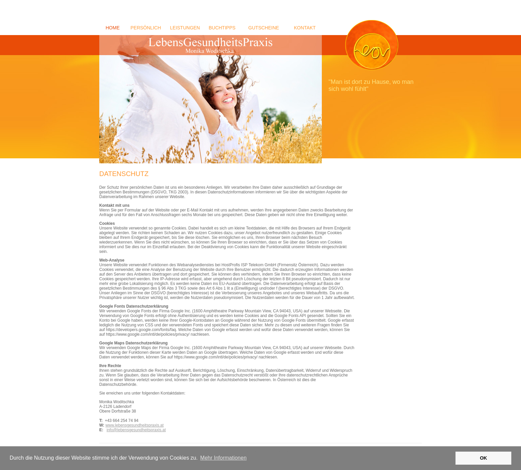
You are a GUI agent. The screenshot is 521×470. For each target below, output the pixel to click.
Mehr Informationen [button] (223, 458)
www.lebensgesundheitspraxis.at (134, 425)
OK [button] (483, 458)
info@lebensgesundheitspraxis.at (136, 430)
